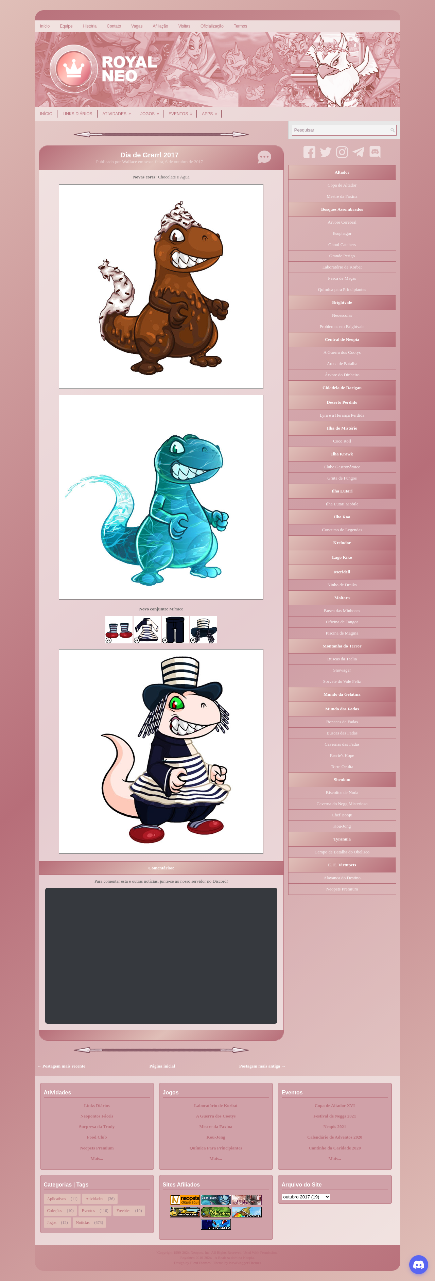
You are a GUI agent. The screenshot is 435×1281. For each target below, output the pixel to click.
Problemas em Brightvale (341, 326)
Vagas (136, 26)
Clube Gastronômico (342, 466)
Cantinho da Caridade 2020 (335, 1147)
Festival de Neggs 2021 (334, 1116)
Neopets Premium (342, 888)
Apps (212, 111)
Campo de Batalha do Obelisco (342, 851)
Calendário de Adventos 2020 (334, 1137)
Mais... (96, 1158)
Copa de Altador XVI (335, 1105)
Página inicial (162, 1066)
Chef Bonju (342, 814)
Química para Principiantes (342, 289)
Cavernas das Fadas (342, 744)
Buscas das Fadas (342, 732)
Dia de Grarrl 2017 (149, 155)
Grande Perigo (342, 255)
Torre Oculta (342, 766)
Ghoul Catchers (342, 244)
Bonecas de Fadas (342, 721)
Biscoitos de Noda (342, 792)
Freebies (123, 1210)
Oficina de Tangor (342, 621)
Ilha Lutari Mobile (342, 503)
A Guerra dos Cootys (342, 352)
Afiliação (160, 26)
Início (45, 26)
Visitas (184, 26)
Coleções (54, 1210)
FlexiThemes (200, 1263)
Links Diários (77, 113)
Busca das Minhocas (342, 610)
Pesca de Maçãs (342, 278)
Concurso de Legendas (342, 529)
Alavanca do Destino (342, 877)
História (90, 26)
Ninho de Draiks (342, 584)
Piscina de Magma (342, 633)
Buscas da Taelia (342, 658)
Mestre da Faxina (342, 196)
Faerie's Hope (342, 755)
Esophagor (342, 233)
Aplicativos (56, 1198)
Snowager (342, 670)
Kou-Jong (342, 826)
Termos (240, 26)
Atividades (119, 111)
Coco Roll (342, 441)
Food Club (97, 1137)
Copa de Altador (342, 185)
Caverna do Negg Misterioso (342, 803)
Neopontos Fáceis (97, 1116)
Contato (114, 26)
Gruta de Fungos (342, 478)
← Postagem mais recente (61, 1066)
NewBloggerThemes (245, 1263)
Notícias (83, 1222)
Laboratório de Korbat (342, 267)
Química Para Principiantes (216, 1147)
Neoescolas (342, 315)
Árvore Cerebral (342, 222)
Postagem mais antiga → (262, 1066)
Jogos (151, 111)
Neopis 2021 (335, 1126)
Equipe (66, 26)
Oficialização (212, 26)
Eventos (183, 111)
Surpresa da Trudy (97, 1126)
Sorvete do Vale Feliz (342, 681)
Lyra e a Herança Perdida (342, 415)
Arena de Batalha (342, 363)
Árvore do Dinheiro (342, 374)
